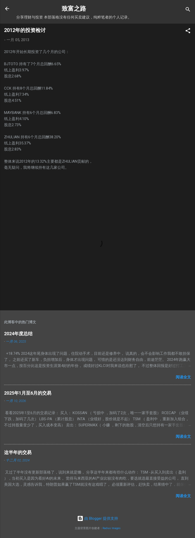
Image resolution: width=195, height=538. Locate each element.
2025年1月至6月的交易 (27, 393)
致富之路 (74, 8)
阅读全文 (183, 377)
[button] (188, 32)
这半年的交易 (17, 452)
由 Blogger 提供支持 (97, 518)
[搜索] (188, 10)
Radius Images (112, 528)
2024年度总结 (18, 333)
